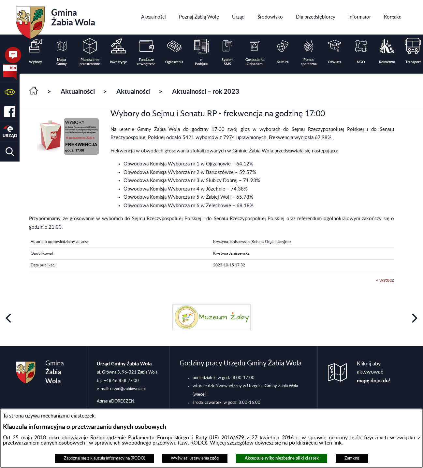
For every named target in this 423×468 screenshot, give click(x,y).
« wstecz (385, 280)
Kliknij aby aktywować (374, 372)
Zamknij (351, 458)
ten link (333, 443)
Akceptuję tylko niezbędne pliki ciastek (282, 458)
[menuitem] (153, 17)
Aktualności (78, 91)
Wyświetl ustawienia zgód (195, 458)
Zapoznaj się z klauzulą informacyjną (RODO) (104, 458)
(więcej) (199, 394)
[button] (10, 92)
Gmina (55, 21)
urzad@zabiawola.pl (128, 389)
